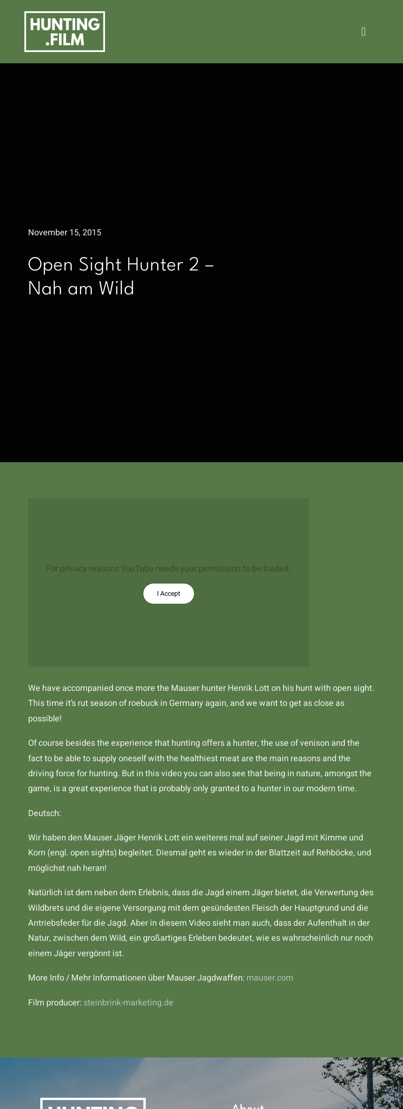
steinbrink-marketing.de (128, 1003)
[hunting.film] (64, 15)
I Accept (168, 594)
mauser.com (269, 978)
